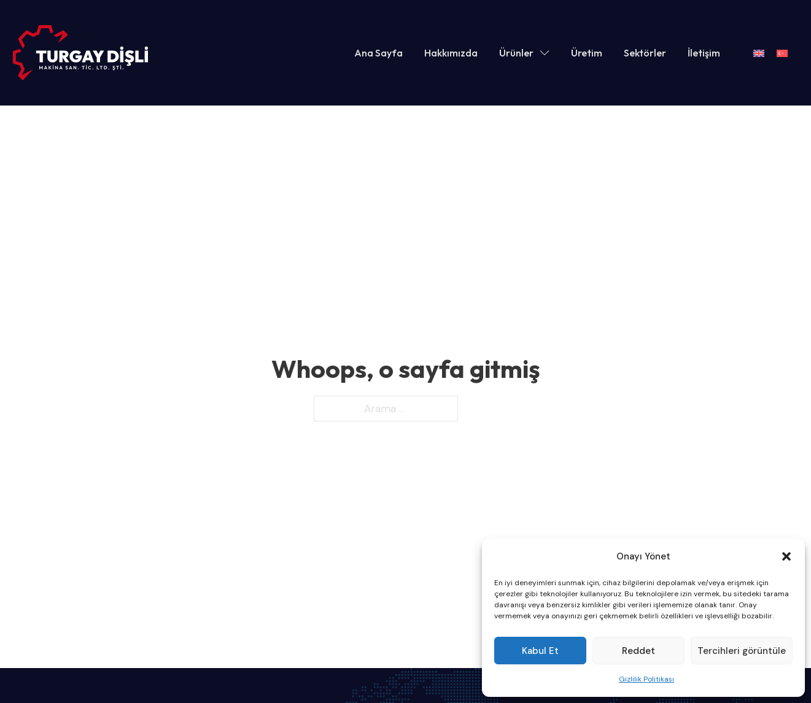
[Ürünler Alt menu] (544, 53)
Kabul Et (540, 651)
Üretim (586, 53)
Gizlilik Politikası (646, 679)
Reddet (638, 651)
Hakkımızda (451, 53)
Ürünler (516, 53)
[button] (786, 556)
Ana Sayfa (378, 53)
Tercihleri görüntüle (741, 651)
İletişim (704, 53)
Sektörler (645, 53)
